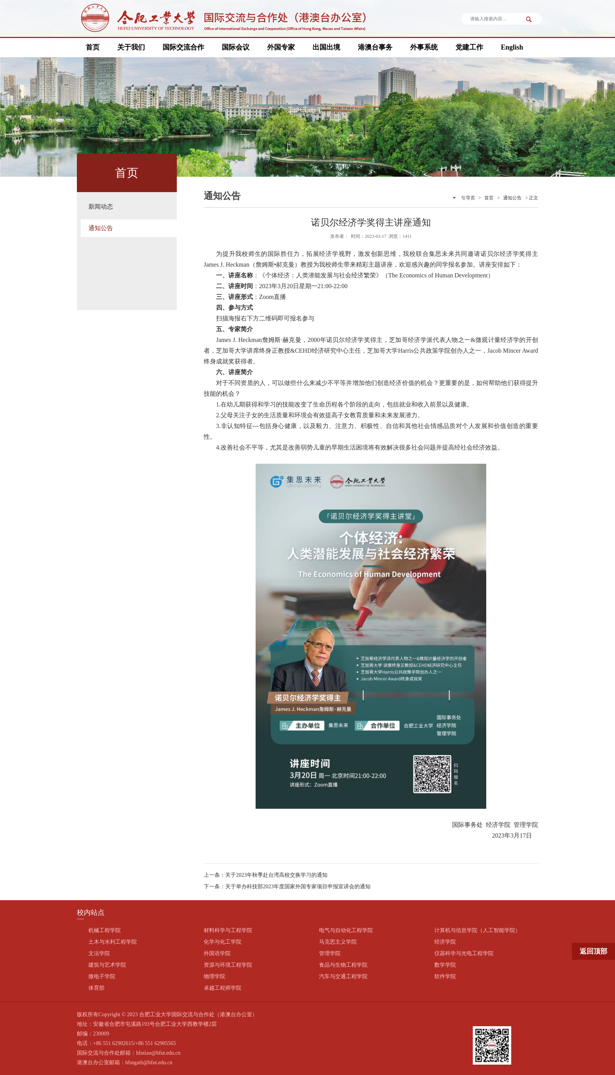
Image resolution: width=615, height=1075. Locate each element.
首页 (93, 47)
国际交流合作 (183, 47)
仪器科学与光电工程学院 (464, 953)
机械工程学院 (104, 930)
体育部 (96, 988)
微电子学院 (101, 976)
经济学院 (445, 942)
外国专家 (281, 47)
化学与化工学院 (222, 942)
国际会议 (235, 47)
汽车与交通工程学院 (343, 976)
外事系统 (424, 47)
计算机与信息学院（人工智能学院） (477, 930)
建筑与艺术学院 (107, 965)
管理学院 (330, 953)
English (512, 47)
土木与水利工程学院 (112, 942)
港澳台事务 (375, 47)
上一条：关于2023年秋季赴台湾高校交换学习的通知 (265, 875)
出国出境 (326, 47)
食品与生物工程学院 (343, 965)
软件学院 (445, 976)
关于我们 (131, 47)
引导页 (468, 198)
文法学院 (99, 953)
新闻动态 (100, 206)
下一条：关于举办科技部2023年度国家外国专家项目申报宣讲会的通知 (287, 886)
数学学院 (445, 965)
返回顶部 (593, 951)
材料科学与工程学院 (228, 930)
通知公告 (100, 228)
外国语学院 (217, 953)
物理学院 (214, 976)
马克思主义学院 (338, 942)
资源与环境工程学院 (228, 965)
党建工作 (469, 47)
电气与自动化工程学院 (346, 930)
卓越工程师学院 (222, 988)
